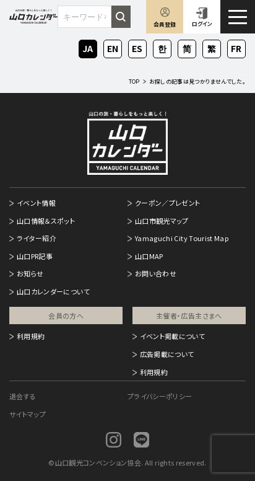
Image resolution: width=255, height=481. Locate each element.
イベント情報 (36, 203)
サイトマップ (27, 414)
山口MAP (149, 256)
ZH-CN (187, 49)
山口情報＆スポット (46, 221)
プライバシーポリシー (159, 396)
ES (137, 47)
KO (162, 47)
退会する (22, 396)
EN (112, 47)
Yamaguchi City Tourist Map (181, 238)
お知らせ (30, 273)
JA (87, 47)
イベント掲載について (172, 336)
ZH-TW (212, 49)
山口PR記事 (35, 256)
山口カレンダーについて (53, 291)
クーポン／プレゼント (168, 203)
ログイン (202, 24)
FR (237, 47)
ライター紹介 (36, 238)
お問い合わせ (155, 273)
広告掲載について (167, 354)
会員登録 (164, 24)
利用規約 (31, 336)
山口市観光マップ (162, 221)
